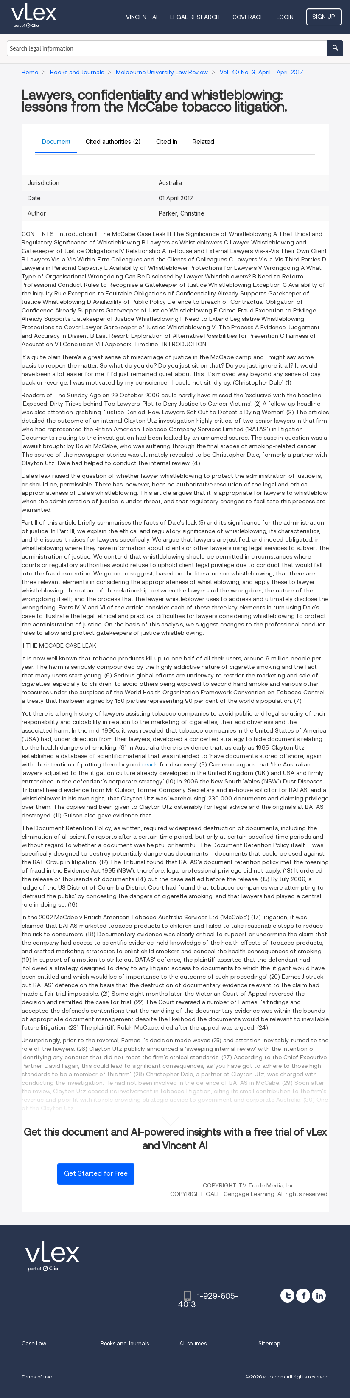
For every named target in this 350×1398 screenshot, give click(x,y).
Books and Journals (125, 1343)
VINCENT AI (142, 17)
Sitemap (269, 1343)
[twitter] (287, 1296)
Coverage (249, 17)
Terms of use (37, 1376)
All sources (193, 1343)
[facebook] (303, 1296)
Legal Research (196, 17)
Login (285, 17)
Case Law (34, 1343)
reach (150, 764)
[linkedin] (319, 1296)
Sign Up (324, 16)
